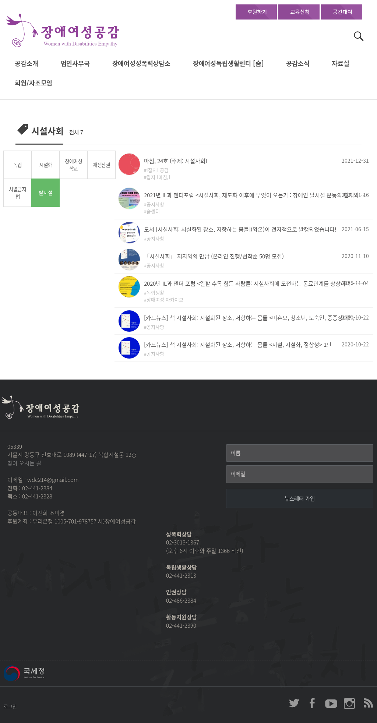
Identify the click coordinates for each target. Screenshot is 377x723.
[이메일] (299, 474)
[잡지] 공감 (158, 169)
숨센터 (153, 211)
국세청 (40, 673)
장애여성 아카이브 (165, 299)
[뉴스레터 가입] (299, 498)
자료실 (340, 63)
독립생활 (155, 292)
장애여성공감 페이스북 (312, 703)
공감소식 (297, 63)
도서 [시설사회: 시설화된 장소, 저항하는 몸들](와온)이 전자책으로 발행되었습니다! (240, 229)
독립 (17, 164)
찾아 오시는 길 (24, 463)
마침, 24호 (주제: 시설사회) (175, 160)
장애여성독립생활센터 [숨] (228, 63)
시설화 (45, 164)
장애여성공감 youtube (331, 703)
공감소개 (26, 63)
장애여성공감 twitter (294, 703)
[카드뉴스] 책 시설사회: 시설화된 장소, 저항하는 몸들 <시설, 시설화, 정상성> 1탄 (238, 344)
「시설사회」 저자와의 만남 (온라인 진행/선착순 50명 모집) (214, 256)
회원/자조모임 (33, 83)
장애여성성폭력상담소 (141, 63)
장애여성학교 (73, 164)
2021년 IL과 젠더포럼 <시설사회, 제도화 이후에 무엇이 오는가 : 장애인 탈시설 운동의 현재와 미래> (254, 195)
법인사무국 (75, 63)
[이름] (299, 453)
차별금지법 (17, 192)
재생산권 (101, 164)
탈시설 (45, 193)
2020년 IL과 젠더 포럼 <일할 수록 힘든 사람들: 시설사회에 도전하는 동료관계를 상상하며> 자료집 (254, 283)
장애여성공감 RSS (368, 703)
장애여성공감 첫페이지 (62, 30)
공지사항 (155, 204)
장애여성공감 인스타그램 (349, 703)
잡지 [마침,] (158, 176)
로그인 (10, 706)
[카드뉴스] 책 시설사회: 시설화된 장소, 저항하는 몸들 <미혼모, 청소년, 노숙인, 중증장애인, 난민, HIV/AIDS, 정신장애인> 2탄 (254, 317)
